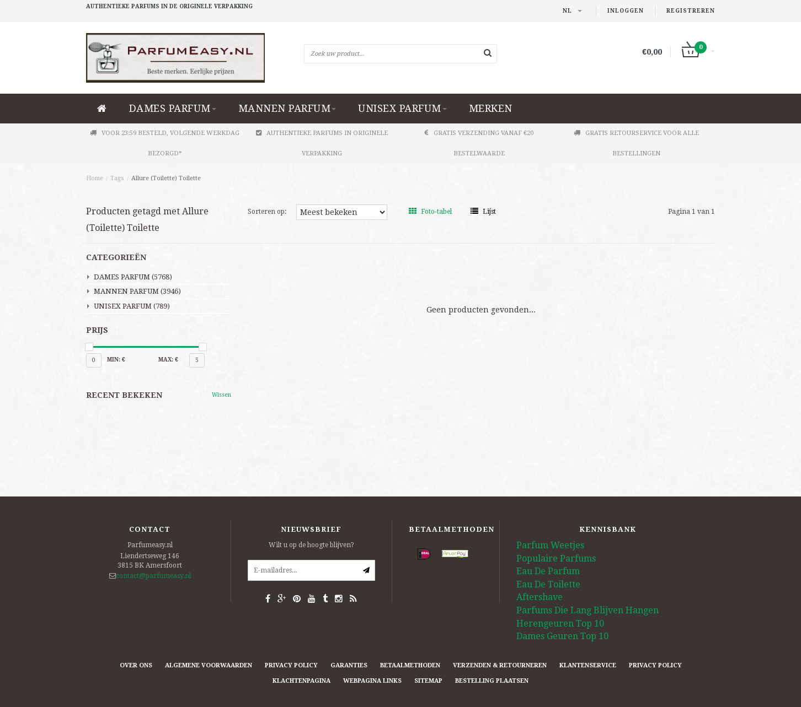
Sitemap (428, 680)
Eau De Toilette (548, 584)
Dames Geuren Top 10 (562, 636)
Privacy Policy (291, 665)
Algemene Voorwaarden (208, 665)
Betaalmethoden (410, 665)
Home (94, 178)
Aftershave (539, 597)
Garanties (348, 665)
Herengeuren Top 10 (560, 623)
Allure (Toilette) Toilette (166, 178)
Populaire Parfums (556, 558)
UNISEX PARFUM (402, 108)
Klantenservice (587, 665)
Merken (490, 108)
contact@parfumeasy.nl (153, 576)
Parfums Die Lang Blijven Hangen (587, 610)
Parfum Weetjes (550, 545)
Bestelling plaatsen (491, 680)
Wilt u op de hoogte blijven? (311, 545)
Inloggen (625, 11)
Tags (117, 178)
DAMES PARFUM (172, 108)
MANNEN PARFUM (287, 108)
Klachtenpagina (301, 680)
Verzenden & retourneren (500, 665)
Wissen (221, 395)
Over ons (136, 665)
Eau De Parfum (548, 571)
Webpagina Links (372, 680)
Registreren (690, 11)
